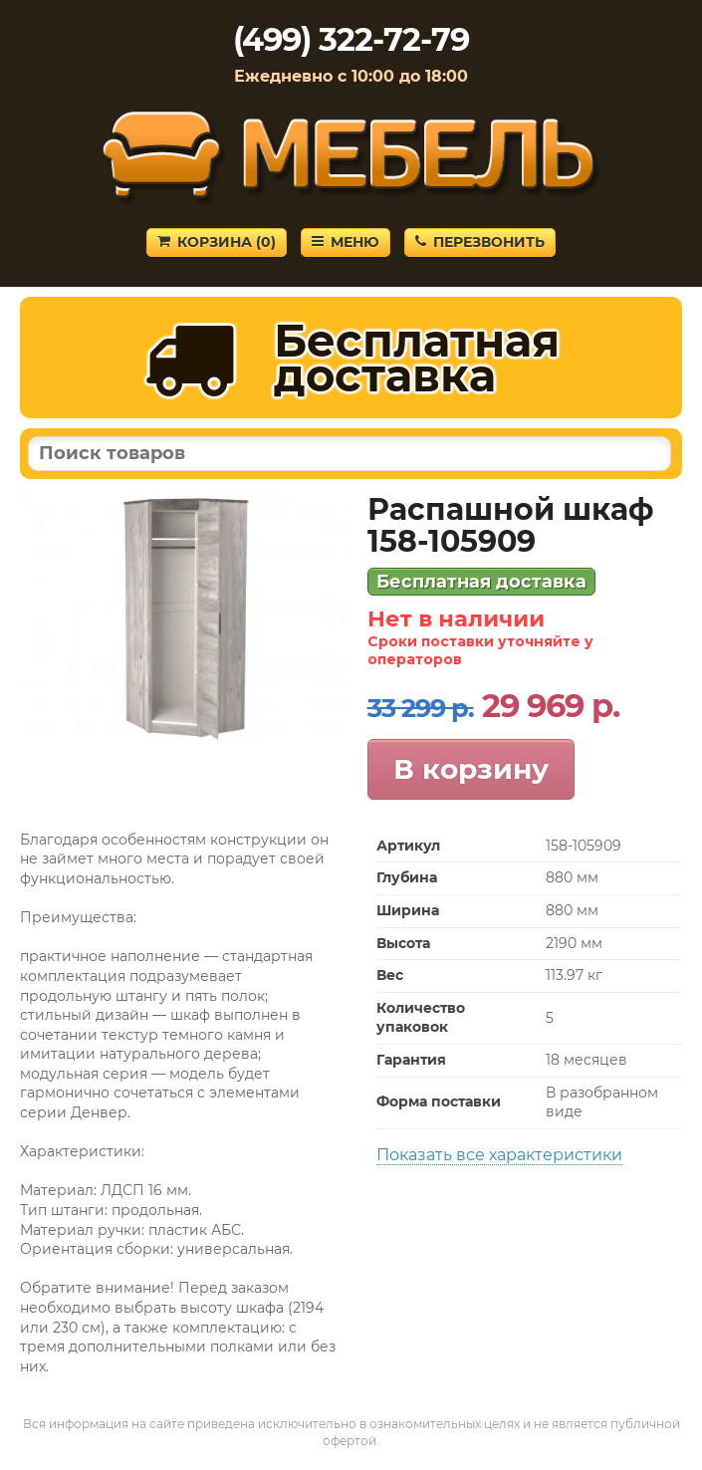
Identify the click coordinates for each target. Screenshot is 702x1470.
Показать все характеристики (499, 1154)
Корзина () (216, 242)
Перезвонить (480, 242)
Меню (345, 242)
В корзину (471, 769)
